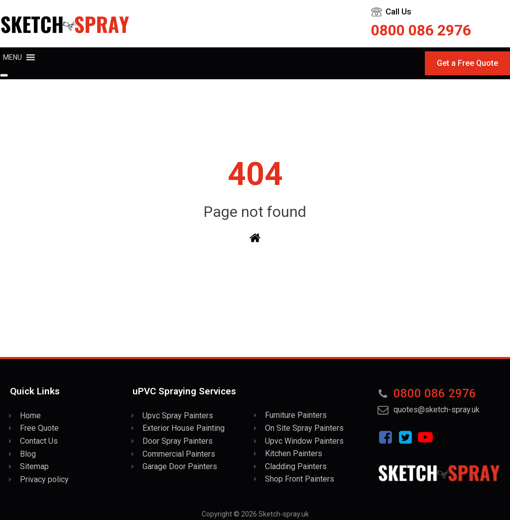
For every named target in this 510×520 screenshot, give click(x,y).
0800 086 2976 (421, 30)
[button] (12, 57)
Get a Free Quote (467, 63)
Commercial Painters (178, 454)
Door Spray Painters (177, 441)
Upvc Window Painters (304, 441)
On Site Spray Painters (304, 428)
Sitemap (34, 466)
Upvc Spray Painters (177, 415)
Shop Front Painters (299, 479)
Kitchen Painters (293, 453)
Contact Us (39, 441)
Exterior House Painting (183, 428)
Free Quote (39, 428)
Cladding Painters (296, 466)
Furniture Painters (296, 415)
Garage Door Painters (179, 466)
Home (30, 415)
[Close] (4, 75)
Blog (28, 454)
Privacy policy (44, 479)
